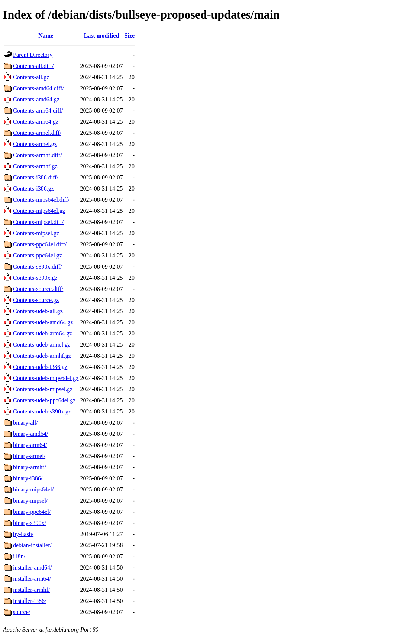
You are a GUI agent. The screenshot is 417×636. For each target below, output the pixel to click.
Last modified (101, 35)
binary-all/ (25, 422)
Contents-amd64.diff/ (38, 88)
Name (45, 35)
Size (130, 35)
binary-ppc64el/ (32, 512)
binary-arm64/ (30, 445)
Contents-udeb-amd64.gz (43, 322)
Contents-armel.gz (35, 144)
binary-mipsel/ (30, 500)
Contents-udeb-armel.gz (41, 344)
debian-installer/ (32, 545)
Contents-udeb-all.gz (38, 311)
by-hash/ (23, 534)
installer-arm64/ (32, 578)
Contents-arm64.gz (35, 122)
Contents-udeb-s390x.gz (42, 411)
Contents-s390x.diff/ (37, 266)
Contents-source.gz (36, 300)
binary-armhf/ (29, 467)
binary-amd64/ (30, 434)
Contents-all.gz (31, 77)
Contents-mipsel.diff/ (38, 222)
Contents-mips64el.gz (39, 211)
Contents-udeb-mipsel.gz (42, 389)
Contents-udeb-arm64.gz (42, 333)
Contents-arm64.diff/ (38, 110)
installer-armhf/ (31, 590)
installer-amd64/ (32, 567)
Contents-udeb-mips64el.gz (45, 378)
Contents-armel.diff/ (37, 133)
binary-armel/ (29, 456)
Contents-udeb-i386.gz (40, 367)
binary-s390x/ (29, 523)
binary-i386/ (27, 478)
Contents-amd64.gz (36, 99)
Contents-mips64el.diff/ (41, 200)
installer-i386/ (29, 601)
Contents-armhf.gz (35, 166)
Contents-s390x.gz (35, 278)
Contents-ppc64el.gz (37, 255)
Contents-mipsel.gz (36, 233)
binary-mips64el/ (33, 489)
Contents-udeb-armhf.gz (42, 356)
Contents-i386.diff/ (35, 177)
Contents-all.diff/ (33, 66)
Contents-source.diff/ (38, 289)
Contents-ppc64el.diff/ (40, 244)
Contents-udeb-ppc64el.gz (44, 400)
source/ (21, 612)
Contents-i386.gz (33, 188)
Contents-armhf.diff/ (37, 155)
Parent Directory (32, 55)
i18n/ (19, 556)
